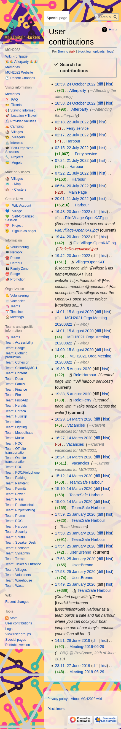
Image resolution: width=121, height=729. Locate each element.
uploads (99, 51)
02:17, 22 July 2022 (71, 135)
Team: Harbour (16, 526)
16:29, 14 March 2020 (73, 419)
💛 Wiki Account (18, 205)
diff (100, 84)
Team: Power (15, 494)
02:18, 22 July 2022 (71, 122)
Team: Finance (16, 389)
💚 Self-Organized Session (19, 218)
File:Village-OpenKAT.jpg (86, 218)
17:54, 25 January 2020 (75, 546)
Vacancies (76, 425)
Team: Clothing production (16, 355)
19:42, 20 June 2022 (72, 255)
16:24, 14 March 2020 (73, 457)
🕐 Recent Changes (20, 78)
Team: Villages (16, 570)
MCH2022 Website (19, 72)
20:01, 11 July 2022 (71, 198)
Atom (13, 618)
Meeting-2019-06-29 (86, 646)
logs (110, 51)
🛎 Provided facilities (20, 121)
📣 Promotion (15, 279)
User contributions (18, 623)
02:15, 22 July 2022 (71, 148)
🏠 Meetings (14, 317)
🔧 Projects (14, 157)
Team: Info (13, 422)
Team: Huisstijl (15, 416)
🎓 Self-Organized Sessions (19, 150)
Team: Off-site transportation (15, 451)
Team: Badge (15, 348)
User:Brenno (80, 552)
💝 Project (13, 225)
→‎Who (81, 324)
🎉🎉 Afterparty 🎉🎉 (21, 62)
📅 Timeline (14, 312)
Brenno (63, 51)
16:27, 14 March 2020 (73, 438)
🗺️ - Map (13, 184)
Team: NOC (14, 443)
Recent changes (17, 602)
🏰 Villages (14, 132)
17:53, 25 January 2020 (75, 559)
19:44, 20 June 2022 (72, 237)
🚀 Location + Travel (20, 116)
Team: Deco (14, 379)
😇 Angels (13, 163)
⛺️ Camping (14, 126)
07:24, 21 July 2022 (71, 160)
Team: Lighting (16, 427)
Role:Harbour (84, 375)
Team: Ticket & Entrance (23, 564)
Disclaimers (55, 709)
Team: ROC (14, 521)
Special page (57, 18)
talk (72, 51)
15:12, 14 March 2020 (73, 476)
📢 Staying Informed (20, 110)
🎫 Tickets (13, 105)
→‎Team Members (71, 527)
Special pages (15, 640)
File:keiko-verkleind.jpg (76, 249)
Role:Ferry (82, 400)
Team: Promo (15, 516)
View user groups (18, 634)
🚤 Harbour (13, 263)
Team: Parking (15, 478)
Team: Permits (15, 489)
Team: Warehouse (18, 580)
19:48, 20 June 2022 (72, 211)
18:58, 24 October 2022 (75, 103)
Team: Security (16, 532)
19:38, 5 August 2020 (73, 394)
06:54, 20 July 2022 (71, 186)
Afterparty (77, 90)
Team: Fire (13, 395)
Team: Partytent (16, 483)
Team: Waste (15, 586)
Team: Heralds (15, 406)
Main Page (77, 192)
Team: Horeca (15, 411)
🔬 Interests (14, 143)
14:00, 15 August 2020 (74, 349)
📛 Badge (12, 274)
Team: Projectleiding (20, 510)
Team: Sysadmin (17, 553)
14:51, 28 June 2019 (72, 640)
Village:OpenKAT (90, 262)
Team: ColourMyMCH (21, 368)
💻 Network (13, 252)
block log (84, 51)
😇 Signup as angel (20, 231)
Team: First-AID (16, 400)
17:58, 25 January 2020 (75, 533)
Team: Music (14, 438)
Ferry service (77, 128)
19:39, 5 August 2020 (73, 369)
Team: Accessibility (19, 342)
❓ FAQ (11, 100)
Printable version (17, 645)
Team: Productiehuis (20, 505)
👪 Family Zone (16, 269)
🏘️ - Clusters (15, 189)
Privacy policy (57, 699)
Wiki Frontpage (16, 56)
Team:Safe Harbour (86, 482)
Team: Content (16, 373)
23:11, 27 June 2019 (72, 665)
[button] (82, 68)
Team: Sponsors (17, 548)
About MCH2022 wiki (86, 699)
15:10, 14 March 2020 (73, 488)
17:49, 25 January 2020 (75, 584)
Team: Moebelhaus (19, 433)
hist (109, 84)
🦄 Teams (12, 306)
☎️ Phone (12, 258)
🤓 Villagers (15, 137)
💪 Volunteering (17, 247)
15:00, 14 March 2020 (73, 501)
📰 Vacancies (15, 301)
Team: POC (13, 467)
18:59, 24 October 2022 (75, 84)
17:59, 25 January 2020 (75, 514)
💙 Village (13, 211)
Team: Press (14, 499)
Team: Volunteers (18, 575)
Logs (8, 629)
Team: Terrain (15, 559)
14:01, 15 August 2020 (74, 312)
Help (113, 29)
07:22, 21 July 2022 (71, 173)
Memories (12, 67)
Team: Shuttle (15, 537)
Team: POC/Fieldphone (22, 472)
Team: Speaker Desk (20, 542)
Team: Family (15, 384)
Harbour (73, 141)
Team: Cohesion (17, 362)
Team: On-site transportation (15, 460)
